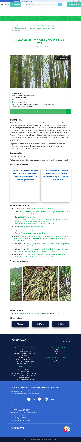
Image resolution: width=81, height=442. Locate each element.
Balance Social (24, 371)
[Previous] (13, 283)
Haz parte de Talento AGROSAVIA (24, 359)
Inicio (13, 26)
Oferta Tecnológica (40, 26)
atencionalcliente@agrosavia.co (29, 313)
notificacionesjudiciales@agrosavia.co (20, 415)
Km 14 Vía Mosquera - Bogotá (23, 390)
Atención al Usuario (24, 357)
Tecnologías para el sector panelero (31, 227)
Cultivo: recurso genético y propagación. (34, 230)
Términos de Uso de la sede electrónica (24, 379)
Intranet (56, 352)
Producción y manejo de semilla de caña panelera (36, 208)
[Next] (68, 283)
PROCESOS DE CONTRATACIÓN (24, 361)
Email (56, 354)
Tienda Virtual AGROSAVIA (24, 363)
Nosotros (24, 350)
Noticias (56, 350)
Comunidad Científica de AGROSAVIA (24, 354)
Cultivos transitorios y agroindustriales (27, 28)
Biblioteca (24, 355)
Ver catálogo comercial (62, 58)
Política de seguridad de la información (20, 420)
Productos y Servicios (24, 26)
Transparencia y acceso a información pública (24, 373)
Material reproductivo (49, 28)
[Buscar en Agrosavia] (60, 4)
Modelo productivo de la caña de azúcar (41, 244)
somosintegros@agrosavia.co (18, 419)
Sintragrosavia (56, 360)
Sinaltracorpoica (56, 362)
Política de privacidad (24, 369)
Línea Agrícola (53, 26)
